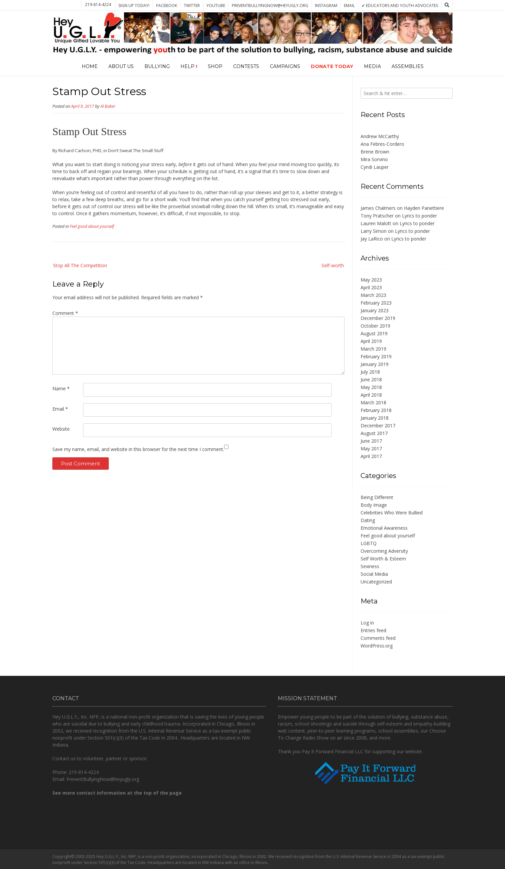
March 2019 (373, 349)
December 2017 (378, 425)
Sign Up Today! (133, 5)
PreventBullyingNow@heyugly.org (270, 5)
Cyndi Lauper (375, 167)
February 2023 (376, 303)
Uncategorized (376, 581)
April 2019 (371, 341)
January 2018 (375, 418)
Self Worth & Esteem (383, 558)
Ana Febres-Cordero (382, 144)
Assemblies (408, 66)
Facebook (166, 5)
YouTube (215, 5)
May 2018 (371, 387)
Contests (246, 66)
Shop (215, 66)
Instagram (326, 5)
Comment (65, 313)
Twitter (192, 5)
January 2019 (375, 364)
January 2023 (375, 310)
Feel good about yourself (92, 226)
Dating (368, 520)
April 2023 (371, 287)
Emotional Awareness (384, 528)
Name (61, 388)
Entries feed (373, 630)
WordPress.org (377, 645)
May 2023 (371, 280)
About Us (121, 66)
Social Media (374, 574)
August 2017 (374, 433)
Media (372, 66)
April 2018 (371, 395)
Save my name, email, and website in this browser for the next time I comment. (138, 449)
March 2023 (373, 295)
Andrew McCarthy (380, 136)
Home (90, 66)
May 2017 (371, 448)
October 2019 (375, 326)
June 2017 (371, 441)
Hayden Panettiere (424, 208)
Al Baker (107, 106)
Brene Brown (375, 151)
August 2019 (374, 333)
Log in (367, 622)
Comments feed (378, 638)
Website (61, 429)
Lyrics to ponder (419, 215)
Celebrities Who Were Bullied (392, 512)
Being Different (377, 497)
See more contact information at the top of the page (117, 793)
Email (349, 5)
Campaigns (285, 66)
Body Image (374, 505)
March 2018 (373, 402)
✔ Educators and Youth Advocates (400, 5)
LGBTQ (369, 543)
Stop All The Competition (80, 265)
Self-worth (333, 265)
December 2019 (378, 318)
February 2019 (376, 356)
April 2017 (371, 456)
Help (188, 66)
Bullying (157, 66)
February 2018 (376, 410)
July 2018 (370, 372)
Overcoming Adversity (384, 551)
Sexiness (370, 566)
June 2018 (371, 379)
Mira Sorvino (374, 159)
